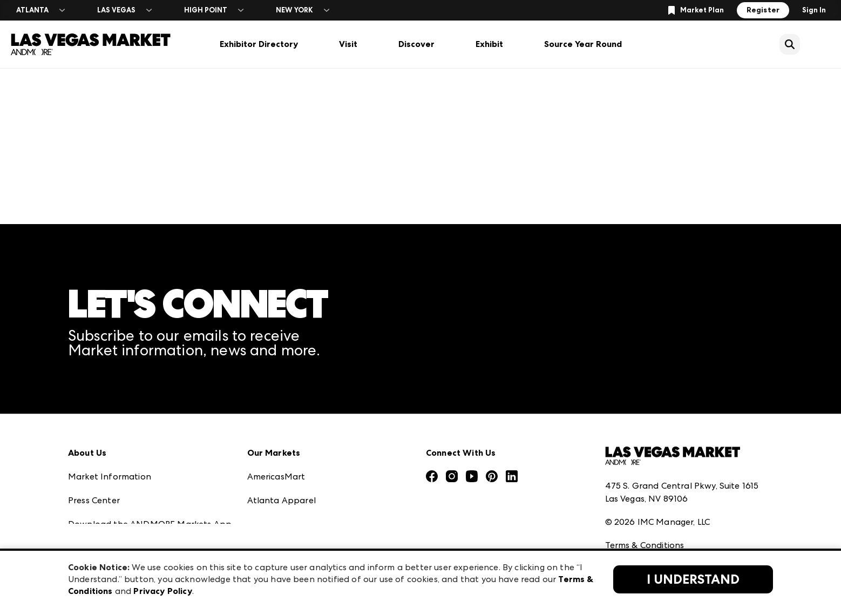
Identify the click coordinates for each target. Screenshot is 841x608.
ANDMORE (269, 545)
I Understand (693, 579)
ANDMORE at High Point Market (314, 521)
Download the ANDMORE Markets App (150, 450)
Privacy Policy (632, 495)
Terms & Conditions (644, 471)
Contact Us (91, 521)
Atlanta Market (279, 450)
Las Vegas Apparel (285, 497)
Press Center (94, 426)
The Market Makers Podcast (126, 474)
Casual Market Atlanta (294, 474)
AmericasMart (276, 402)
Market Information (109, 402)
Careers (83, 545)
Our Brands (91, 497)
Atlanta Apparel (281, 426)
